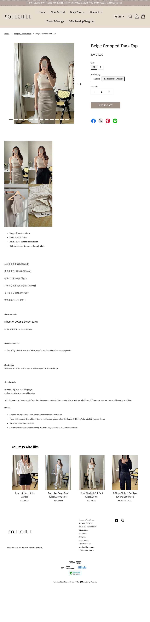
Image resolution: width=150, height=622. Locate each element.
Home (42, 12)
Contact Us (96, 12)
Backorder (82, 537)
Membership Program (81, 21)
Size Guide (82, 534)
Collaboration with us (86, 551)
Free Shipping (83, 540)
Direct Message (55, 21)
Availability (95, 74)
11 (62, 119)
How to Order (83, 530)
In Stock (96, 79)
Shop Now (77, 12)
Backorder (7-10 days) (113, 79)
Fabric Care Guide (85, 544)
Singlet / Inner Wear (22, 33)
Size (92, 63)
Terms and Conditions (86, 520)
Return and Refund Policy (87, 527)
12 (67, 119)
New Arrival (58, 12)
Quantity (94, 86)
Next (79, 84)
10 (57, 119)
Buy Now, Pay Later (85, 523)
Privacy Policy (75, 582)
